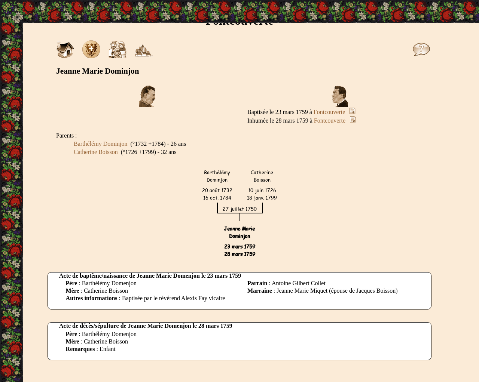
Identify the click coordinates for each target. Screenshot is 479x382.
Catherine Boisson (96, 152)
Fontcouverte (329, 112)
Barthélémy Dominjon (101, 144)
